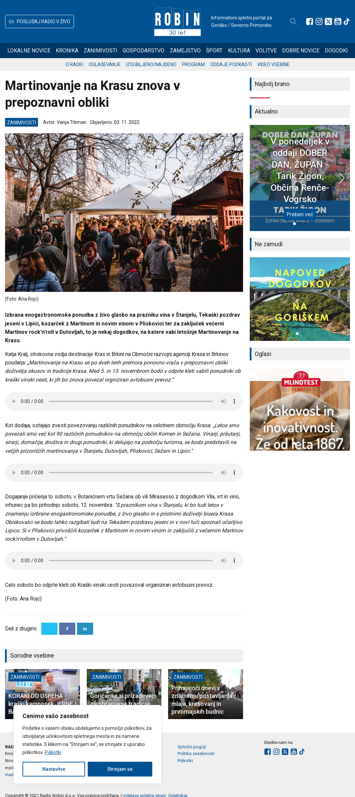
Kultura (239, 50)
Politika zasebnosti (196, 753)
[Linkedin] (85, 629)
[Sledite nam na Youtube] (338, 21)
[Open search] (293, 21)
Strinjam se (119, 769)
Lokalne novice (28, 50)
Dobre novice (300, 50)
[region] (87, 744)
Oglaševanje (105, 64)
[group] (300, 299)
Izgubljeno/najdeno (151, 64)
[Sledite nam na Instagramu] (319, 21)
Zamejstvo (185, 50)
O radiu (74, 64)
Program (193, 64)
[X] (49, 629)
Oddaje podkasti (231, 64)
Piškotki (53, 752)
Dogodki (336, 50)
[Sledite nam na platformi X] (328, 21)
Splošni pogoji (192, 746)
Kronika (67, 50)
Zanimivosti (100, 50)
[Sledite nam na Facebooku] (310, 21)
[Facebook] (67, 629)
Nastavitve (53, 769)
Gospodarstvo (143, 50)
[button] (39, 21)
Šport (214, 50)
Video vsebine (273, 64)
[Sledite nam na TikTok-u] (346, 21)
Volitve (266, 50)
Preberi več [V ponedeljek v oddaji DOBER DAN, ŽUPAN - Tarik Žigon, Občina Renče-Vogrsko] (299, 214)
